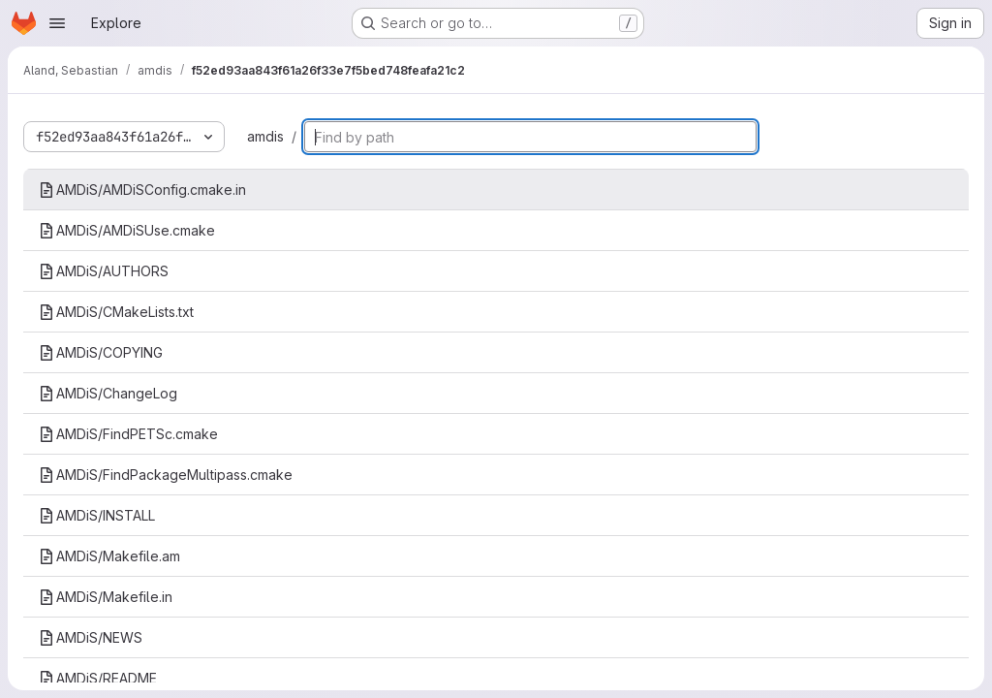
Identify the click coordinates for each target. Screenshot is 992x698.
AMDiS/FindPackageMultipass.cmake (166, 474)
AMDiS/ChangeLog (108, 393)
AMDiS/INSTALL (97, 515)
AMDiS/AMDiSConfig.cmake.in (142, 189)
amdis (265, 136)
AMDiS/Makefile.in (105, 596)
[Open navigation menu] (57, 23)
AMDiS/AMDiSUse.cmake (127, 230)
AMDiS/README (98, 678)
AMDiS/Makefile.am (109, 556)
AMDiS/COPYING (101, 352)
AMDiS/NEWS (90, 637)
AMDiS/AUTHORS (104, 271)
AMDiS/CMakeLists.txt (116, 311)
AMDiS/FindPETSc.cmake (128, 434)
